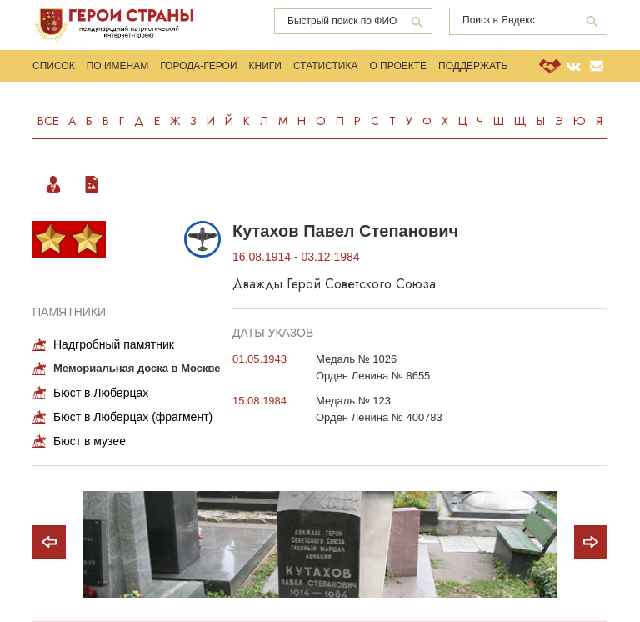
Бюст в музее (89, 441)
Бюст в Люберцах (100, 392)
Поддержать (473, 66)
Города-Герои (198, 66)
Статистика (325, 66)
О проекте (398, 66)
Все (48, 121)
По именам (118, 66)
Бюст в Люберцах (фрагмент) (132, 417)
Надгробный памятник (113, 344)
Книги (265, 66)
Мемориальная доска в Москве (137, 368)
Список (53, 66)
